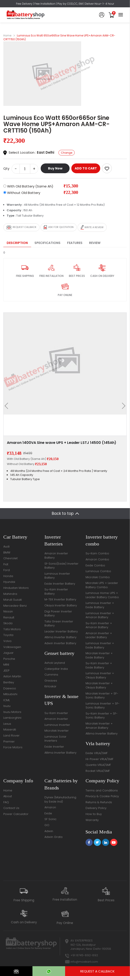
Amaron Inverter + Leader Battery (99, 635)
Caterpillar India (56, 669)
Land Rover (11, 735)
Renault (8, 617)
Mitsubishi (10, 694)
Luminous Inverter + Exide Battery (100, 605)
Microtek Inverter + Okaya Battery (99, 685)
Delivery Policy (96, 808)
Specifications (47, 243)
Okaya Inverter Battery (60, 605)
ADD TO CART (86, 168)
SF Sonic (50, 819)
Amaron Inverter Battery (56, 555)
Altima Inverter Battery (60, 637)
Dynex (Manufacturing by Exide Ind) (60, 799)
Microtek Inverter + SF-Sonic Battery (102, 695)
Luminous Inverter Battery (57, 576)
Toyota (8, 635)
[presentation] (8, 406)
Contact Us (11, 808)
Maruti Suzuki (12, 600)
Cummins (51, 674)
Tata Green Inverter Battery (58, 623)
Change (66, 153)
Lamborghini (12, 718)
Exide (48, 813)
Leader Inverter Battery (61, 631)
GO (46, 825)
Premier (9, 741)
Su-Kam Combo (97, 553)
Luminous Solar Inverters (55, 739)
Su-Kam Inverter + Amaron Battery (99, 625)
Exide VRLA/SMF (97, 753)
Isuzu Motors (12, 712)
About (7, 796)
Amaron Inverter (56, 719)
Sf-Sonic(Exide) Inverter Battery (61, 565)
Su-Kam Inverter (56, 713)
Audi (6, 546)
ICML (6, 700)
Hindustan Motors (16, 588)
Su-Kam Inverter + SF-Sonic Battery (102, 715)
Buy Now (55, 168)
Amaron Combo (97, 559)
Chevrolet (10, 558)
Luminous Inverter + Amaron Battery (100, 615)
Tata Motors (12, 629)
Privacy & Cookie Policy (102, 796)
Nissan (8, 611)
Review (94, 243)
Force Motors (12, 747)
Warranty (92, 820)
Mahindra (10, 594)
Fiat (5, 564)
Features (74, 243)
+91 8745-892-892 (84, 955)
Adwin (48, 831)
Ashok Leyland (54, 663)
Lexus (7, 724)
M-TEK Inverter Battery (60, 599)
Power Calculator (15, 814)
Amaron (50, 807)
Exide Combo (95, 565)
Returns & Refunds (99, 802)
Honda (8, 576)
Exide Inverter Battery (59, 584)
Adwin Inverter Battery (60, 643)
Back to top (63, 513)
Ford (6, 570)
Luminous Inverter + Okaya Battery (100, 675)
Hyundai (9, 582)
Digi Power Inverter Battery (58, 613)
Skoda (7, 623)
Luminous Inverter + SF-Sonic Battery (103, 705)
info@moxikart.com (84, 962)
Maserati (9, 729)
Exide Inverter (54, 747)
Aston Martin (12, 676)
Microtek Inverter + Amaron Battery (99, 725)
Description (17, 243)
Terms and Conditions (102, 790)
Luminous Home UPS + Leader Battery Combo (102, 595)
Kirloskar (50, 686)
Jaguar (8, 653)
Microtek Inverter (56, 730)
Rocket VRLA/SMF (98, 771)
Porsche (9, 659)
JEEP (6, 670)
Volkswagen (12, 647)
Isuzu (6, 706)
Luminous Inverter (57, 725)
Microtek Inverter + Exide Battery (99, 655)
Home (7, 35)
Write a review (92, 227)
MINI (6, 664)
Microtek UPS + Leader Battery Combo (102, 585)
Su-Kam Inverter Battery (56, 591)
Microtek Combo (98, 577)
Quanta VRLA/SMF (98, 765)
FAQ (6, 802)
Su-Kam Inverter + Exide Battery (99, 665)
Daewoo (9, 688)
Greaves (50, 680)
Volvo (7, 641)
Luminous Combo (98, 571)
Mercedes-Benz (15, 606)
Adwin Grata (53, 837)
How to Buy (94, 814)
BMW (6, 552)
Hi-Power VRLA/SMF (99, 759)
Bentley (8, 682)
